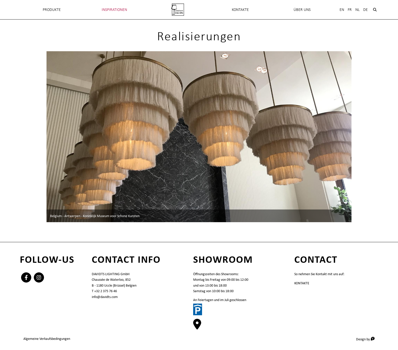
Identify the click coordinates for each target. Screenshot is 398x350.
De (365, 9)
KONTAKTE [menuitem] (240, 9)
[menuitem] (177, 9)
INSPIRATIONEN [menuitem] (114, 9)
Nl (357, 9)
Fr (350, 9)
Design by (367, 339)
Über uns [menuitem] (302, 9)
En (342, 9)
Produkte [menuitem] (52, 9)
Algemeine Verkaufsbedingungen (46, 338)
